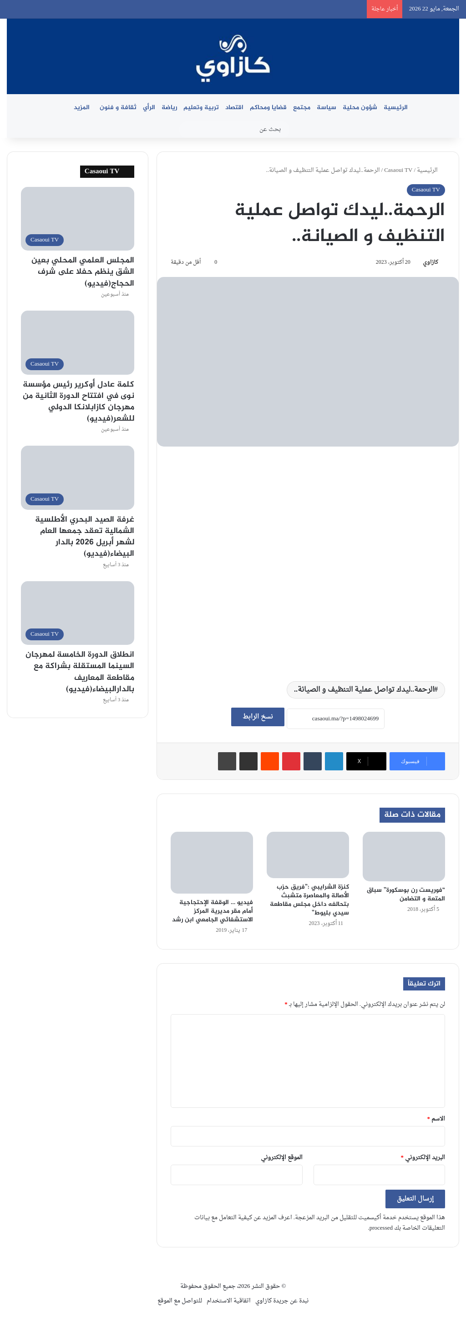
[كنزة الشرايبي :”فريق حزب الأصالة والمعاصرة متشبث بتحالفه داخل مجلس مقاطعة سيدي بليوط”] (308, 855)
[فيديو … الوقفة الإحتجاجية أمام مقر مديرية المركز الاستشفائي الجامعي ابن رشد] (212, 863)
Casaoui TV (398, 170)
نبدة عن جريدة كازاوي (282, 1301)
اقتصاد (234, 107)
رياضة (169, 107)
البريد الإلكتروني (423, 1157)
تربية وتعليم (201, 107)
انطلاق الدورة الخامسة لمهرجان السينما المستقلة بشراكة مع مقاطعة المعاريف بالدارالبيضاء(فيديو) (79, 672)
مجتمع (301, 107)
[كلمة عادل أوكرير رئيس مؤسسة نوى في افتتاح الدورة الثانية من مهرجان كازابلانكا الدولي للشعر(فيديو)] (77, 343)
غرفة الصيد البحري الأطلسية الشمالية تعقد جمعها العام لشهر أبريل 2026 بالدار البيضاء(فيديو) (84, 537)
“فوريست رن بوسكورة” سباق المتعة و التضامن (406, 894)
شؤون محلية (360, 107)
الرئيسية (396, 107)
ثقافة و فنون (118, 107)
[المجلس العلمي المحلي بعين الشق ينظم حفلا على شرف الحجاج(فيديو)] (77, 219)
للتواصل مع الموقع (179, 1301)
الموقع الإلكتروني (282, 1157)
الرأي (149, 107)
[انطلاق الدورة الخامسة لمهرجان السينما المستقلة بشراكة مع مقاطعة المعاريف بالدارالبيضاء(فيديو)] (77, 613)
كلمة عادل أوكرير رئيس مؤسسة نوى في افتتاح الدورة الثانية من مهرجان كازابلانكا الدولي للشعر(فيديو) (78, 402)
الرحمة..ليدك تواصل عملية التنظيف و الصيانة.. (364, 690)
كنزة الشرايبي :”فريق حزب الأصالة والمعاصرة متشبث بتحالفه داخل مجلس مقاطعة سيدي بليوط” (309, 900)
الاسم (436, 1119)
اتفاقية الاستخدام (229, 1301)
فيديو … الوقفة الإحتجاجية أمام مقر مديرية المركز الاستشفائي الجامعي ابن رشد (212, 911)
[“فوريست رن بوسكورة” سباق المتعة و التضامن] (404, 856)
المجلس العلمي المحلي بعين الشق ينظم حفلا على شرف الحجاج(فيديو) (82, 272)
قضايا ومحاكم (268, 107)
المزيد (82, 107)
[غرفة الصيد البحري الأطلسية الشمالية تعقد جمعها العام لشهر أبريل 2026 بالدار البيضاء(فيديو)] (77, 478)
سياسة (326, 107)
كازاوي (430, 262)
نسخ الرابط (258, 717)
